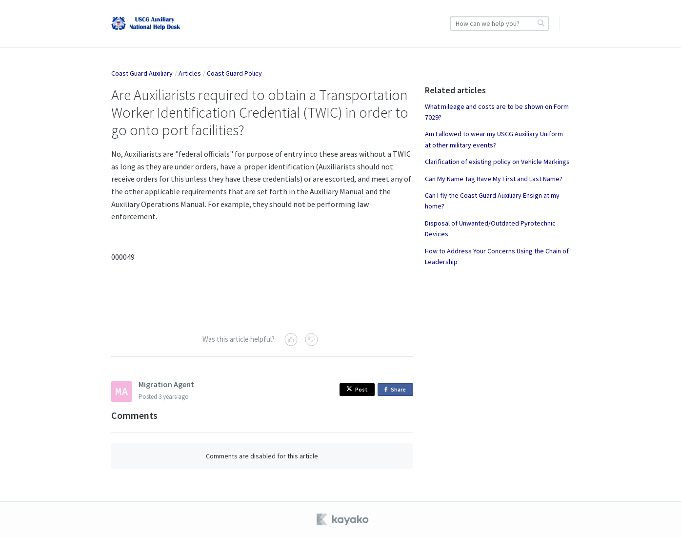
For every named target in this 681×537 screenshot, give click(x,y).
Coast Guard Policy (234, 73)
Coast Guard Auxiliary (142, 73)
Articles (190, 73)
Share (396, 390)
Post (357, 389)
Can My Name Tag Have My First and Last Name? (493, 178)
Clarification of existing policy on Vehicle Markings (497, 161)
